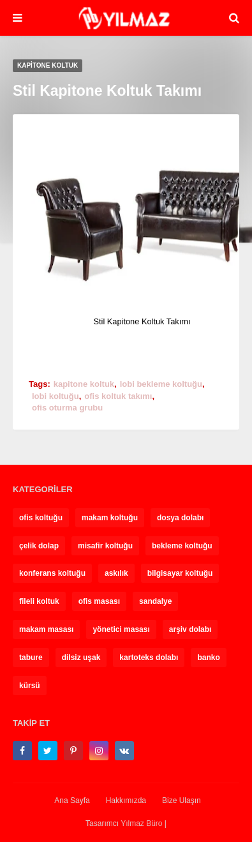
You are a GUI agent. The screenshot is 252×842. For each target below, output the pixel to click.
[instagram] (98, 750)
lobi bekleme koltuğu (161, 384)
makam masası (46, 629)
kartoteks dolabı (148, 657)
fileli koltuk (39, 601)
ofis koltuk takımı (118, 396)
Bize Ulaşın (181, 800)
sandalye (155, 601)
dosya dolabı (180, 517)
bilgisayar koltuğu (180, 573)
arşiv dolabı (190, 629)
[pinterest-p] (73, 750)
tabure (31, 657)
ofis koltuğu (41, 517)
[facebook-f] (22, 750)
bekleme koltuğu (182, 545)
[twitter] (47, 750)
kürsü (29, 685)
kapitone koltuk (84, 384)
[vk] (124, 750)
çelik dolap (39, 545)
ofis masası (99, 601)
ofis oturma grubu (67, 407)
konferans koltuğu (52, 573)
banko (208, 657)
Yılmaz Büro (141, 823)
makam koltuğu (110, 517)
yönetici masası (121, 629)
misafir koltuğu (105, 545)
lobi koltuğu (55, 396)
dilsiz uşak (81, 657)
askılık (116, 573)
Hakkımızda (126, 800)
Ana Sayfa (71, 800)
